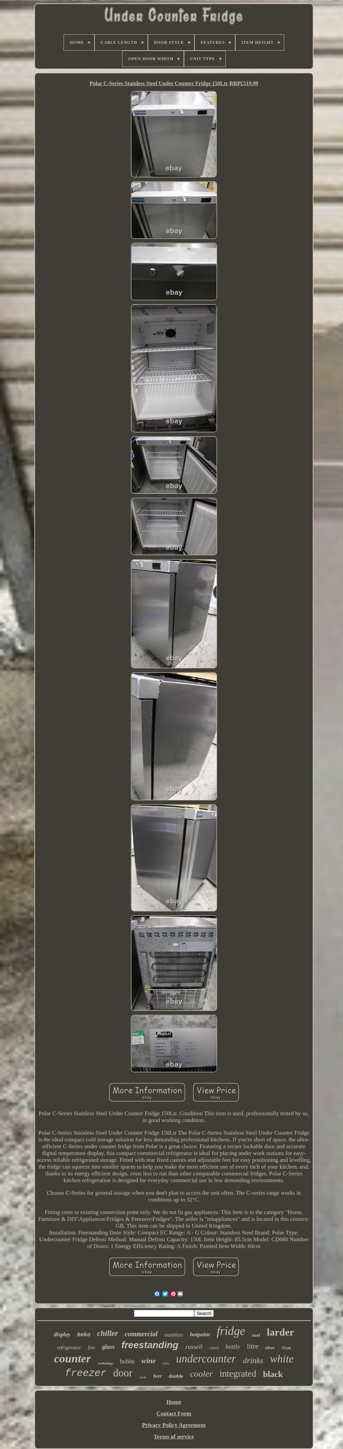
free (91, 1347)
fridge (231, 1331)
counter (72, 1358)
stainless (174, 1335)
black (273, 1374)
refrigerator (69, 1347)
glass (108, 1346)
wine (148, 1360)
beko (83, 1335)
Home (174, 1402)
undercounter (206, 1359)
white (281, 1359)
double (176, 1376)
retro (166, 1363)
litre (252, 1346)
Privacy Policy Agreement (174, 1425)
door (123, 1373)
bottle (232, 1346)
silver (270, 1347)
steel (256, 1335)
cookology (105, 1363)
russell (194, 1346)
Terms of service (174, 1436)
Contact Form (173, 1413)
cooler (201, 1374)
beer (157, 1376)
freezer (85, 1373)
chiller (107, 1333)
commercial (141, 1334)
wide (143, 1377)
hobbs (127, 1361)
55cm (286, 1347)
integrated (238, 1374)
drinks (253, 1360)
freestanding (149, 1345)
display (62, 1334)
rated (214, 1347)
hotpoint (200, 1334)
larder (280, 1332)
